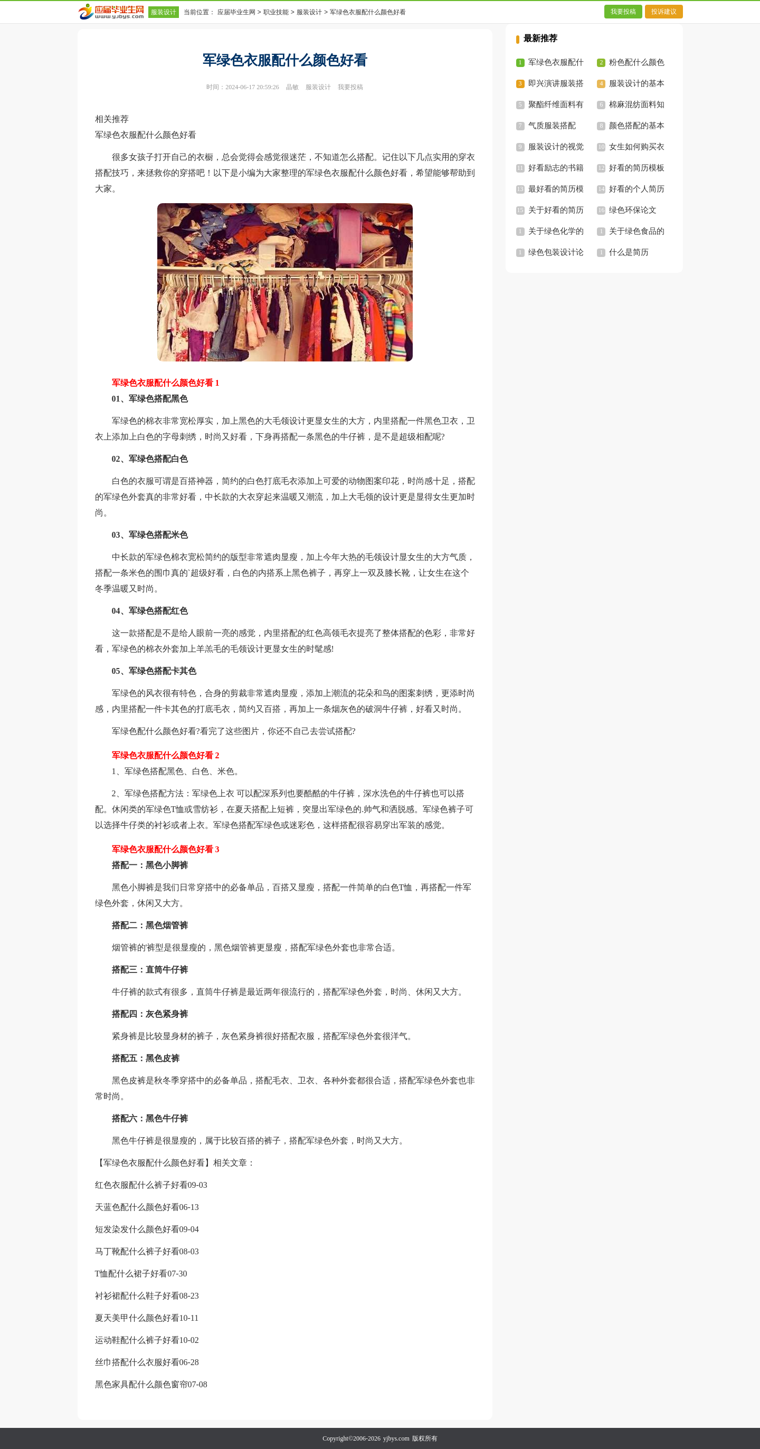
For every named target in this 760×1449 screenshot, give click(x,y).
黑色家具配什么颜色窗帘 (141, 1384)
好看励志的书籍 (556, 168)
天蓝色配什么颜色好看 (137, 1207)
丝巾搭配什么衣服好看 (137, 1362)
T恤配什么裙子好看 (131, 1273)
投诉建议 (664, 11)
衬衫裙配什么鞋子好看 (137, 1295)
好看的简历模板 (636, 168)
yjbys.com (396, 1438)
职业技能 (276, 12)
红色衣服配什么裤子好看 (141, 1184)
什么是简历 (629, 252)
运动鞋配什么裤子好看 (137, 1340)
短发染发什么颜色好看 (137, 1229)
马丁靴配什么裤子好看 (137, 1251)
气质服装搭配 (552, 125)
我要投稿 (623, 11)
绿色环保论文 (633, 210)
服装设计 (163, 12)
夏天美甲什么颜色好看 (137, 1317)
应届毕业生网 (236, 12)
